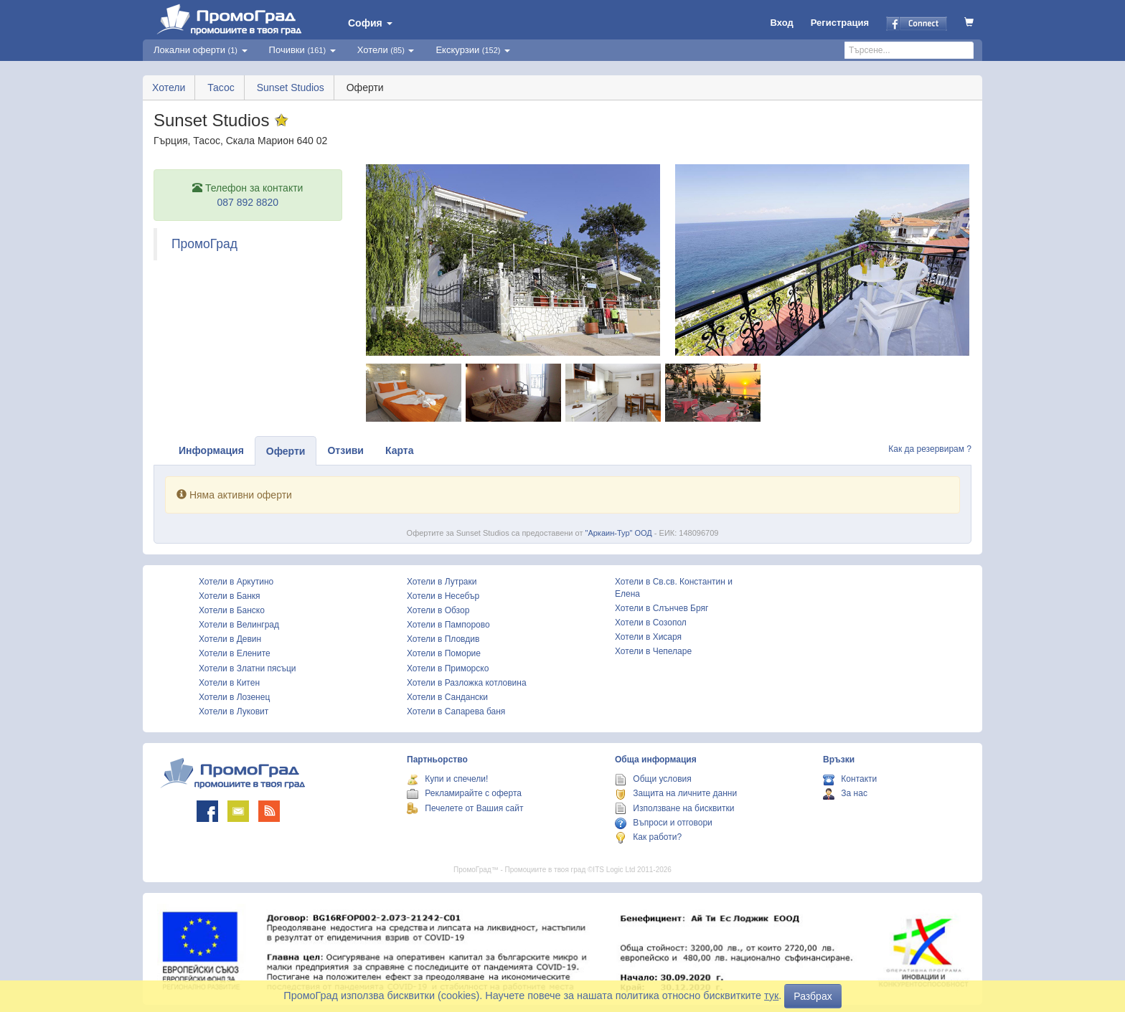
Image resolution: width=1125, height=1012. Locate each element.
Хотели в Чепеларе (653, 651)
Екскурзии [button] (473, 49)
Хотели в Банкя (229, 596)
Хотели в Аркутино (236, 582)
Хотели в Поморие (444, 653)
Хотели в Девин (230, 639)
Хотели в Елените (234, 653)
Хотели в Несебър (443, 596)
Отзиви (345, 450)
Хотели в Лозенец (234, 697)
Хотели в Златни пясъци (247, 668)
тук (771, 995)
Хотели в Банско (232, 610)
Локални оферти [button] (201, 49)
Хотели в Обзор (438, 610)
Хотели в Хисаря (648, 637)
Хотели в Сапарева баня (456, 711)
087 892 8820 (247, 202)
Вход (782, 22)
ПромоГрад (204, 244)
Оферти (286, 451)
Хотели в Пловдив (443, 639)
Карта (399, 450)
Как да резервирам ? (929, 449)
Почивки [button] (302, 49)
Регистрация (840, 22)
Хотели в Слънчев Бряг (661, 608)
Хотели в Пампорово (448, 625)
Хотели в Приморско (448, 668)
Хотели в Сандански (447, 697)
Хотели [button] (386, 49)
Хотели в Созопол (651, 623)
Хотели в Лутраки (441, 582)
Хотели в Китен (229, 683)
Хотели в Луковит (233, 711)
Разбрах (813, 996)
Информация (211, 450)
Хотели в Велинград (239, 625)
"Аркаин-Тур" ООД (618, 533)
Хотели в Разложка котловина (467, 683)
